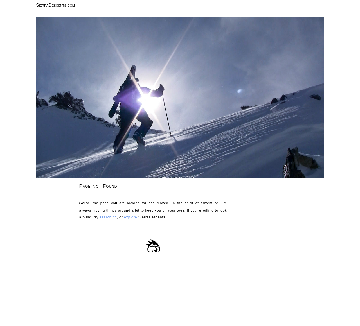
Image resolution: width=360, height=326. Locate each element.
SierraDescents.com (55, 5)
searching (108, 217)
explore (130, 217)
